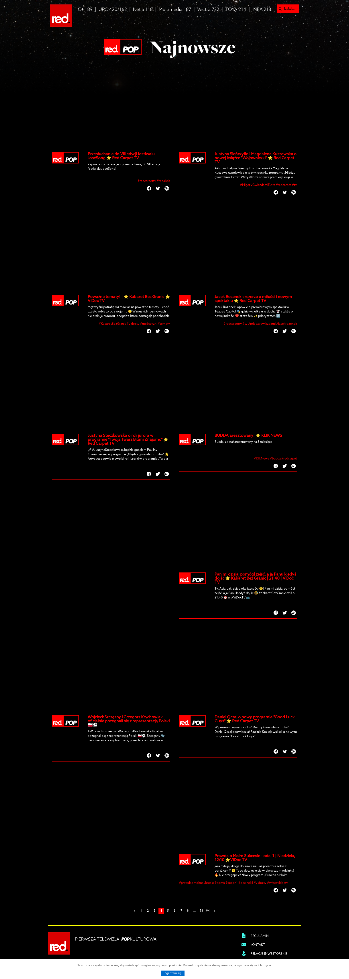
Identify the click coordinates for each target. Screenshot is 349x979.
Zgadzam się (172, 973)
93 (201, 911)
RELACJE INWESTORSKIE (268, 954)
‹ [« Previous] (134, 911)
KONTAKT (257, 945)
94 (208, 911)
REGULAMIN (259, 936)
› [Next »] (214, 911)
